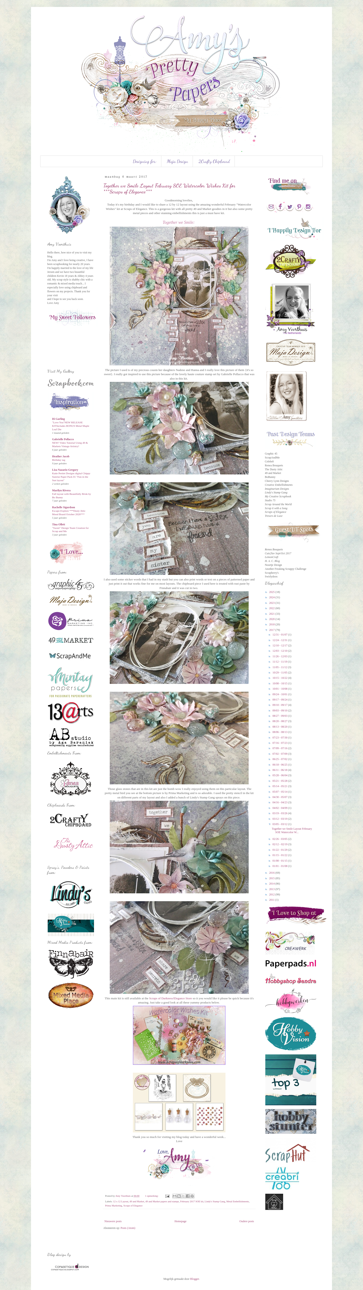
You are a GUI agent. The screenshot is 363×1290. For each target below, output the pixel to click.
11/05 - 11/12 (280, 667)
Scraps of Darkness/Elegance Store (170, 998)
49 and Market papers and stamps (162, 1201)
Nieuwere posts (113, 1221)
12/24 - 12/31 (280, 640)
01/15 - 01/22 (280, 855)
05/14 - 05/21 (280, 786)
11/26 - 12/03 (280, 656)
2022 (272, 608)
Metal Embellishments (237, 1201)
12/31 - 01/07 (280, 634)
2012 (272, 894)
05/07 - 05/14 (280, 791)
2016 (272, 872)
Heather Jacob (60, 456)
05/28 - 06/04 (280, 775)
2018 (272, 624)
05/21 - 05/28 (280, 780)
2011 (272, 899)
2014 (272, 883)
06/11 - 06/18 (280, 770)
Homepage (181, 1221)
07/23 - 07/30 (280, 737)
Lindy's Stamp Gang (215, 1201)
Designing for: (144, 161)
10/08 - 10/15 (280, 683)
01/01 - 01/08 (280, 866)
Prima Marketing (113, 1205)
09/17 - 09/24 (280, 699)
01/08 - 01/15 (280, 860)
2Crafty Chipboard (214, 161)
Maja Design (177, 161)
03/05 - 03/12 (280, 824)
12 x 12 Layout (120, 1201)
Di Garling (58, 419)
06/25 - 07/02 (280, 759)
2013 (272, 889)
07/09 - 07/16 (280, 748)
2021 (272, 613)
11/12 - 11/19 (280, 661)
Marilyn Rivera (61, 490)
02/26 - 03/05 (280, 839)
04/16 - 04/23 (280, 802)
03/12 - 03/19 (280, 818)
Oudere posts (246, 1221)
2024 (272, 597)
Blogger (194, 1279)
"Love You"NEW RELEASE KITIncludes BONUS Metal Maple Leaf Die (70, 426)
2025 (272, 592)
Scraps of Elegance (133, 1205)
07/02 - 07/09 (280, 753)
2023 (272, 602)
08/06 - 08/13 (280, 732)
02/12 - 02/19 (280, 844)
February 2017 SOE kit (191, 1201)
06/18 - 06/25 (280, 764)
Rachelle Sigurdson (63, 507)
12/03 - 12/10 (280, 650)
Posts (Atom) (128, 1228)
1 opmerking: (152, 1195)
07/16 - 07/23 (280, 743)
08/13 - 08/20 (280, 726)
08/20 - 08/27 (280, 721)
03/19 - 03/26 (280, 813)
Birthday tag (58, 459)
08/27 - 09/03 (280, 715)
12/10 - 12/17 (280, 645)
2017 (272, 630)
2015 (272, 878)
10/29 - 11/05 (280, 672)
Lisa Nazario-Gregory (65, 469)
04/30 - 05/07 (280, 797)
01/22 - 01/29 (280, 849)
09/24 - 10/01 (280, 694)
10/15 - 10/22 (280, 677)
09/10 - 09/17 (280, 705)
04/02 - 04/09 (280, 808)
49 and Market (137, 1201)
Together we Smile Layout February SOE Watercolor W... (292, 830)
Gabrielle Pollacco (63, 439)
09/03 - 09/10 (280, 710)
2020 (272, 619)
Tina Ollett (58, 524)
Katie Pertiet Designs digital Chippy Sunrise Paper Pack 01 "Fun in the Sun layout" (71, 477)
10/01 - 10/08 (280, 688)
